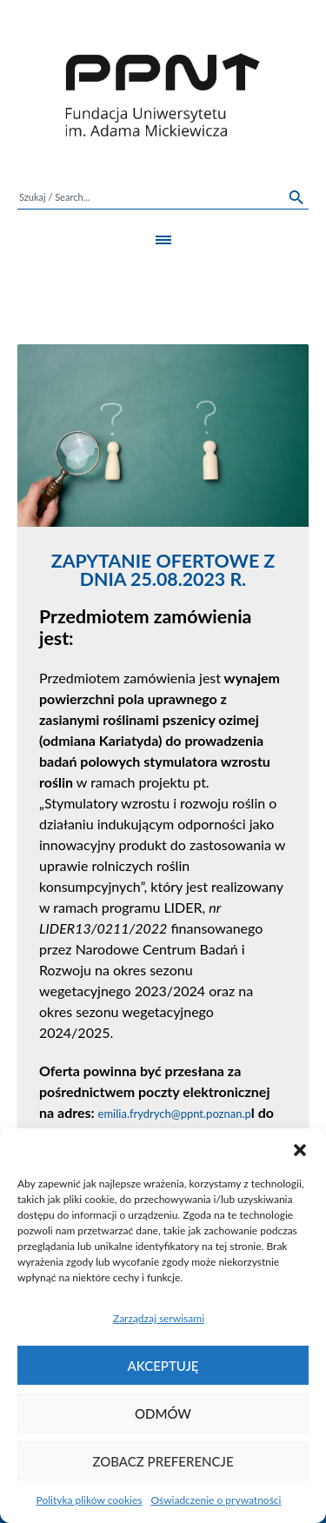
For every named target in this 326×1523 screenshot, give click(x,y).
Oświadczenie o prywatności (215, 1499)
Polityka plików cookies (90, 1499)
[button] (300, 1150)
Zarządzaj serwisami (158, 1318)
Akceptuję (163, 1365)
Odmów (163, 1413)
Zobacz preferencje (162, 1461)
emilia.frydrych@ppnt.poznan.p (174, 1114)
